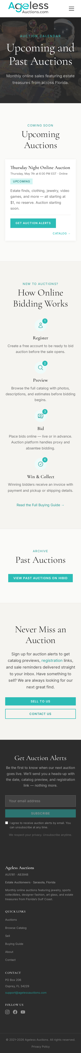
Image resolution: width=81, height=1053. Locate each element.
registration (52, 660)
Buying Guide (14, 943)
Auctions (11, 919)
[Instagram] (7, 1012)
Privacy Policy (41, 1046)
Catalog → (62, 233)
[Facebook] (15, 1012)
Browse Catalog (16, 928)
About (9, 951)
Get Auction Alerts (33, 223)
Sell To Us (40, 701)
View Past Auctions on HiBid (40, 578)
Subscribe (40, 813)
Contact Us (40, 714)
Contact (10, 959)
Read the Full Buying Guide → (41, 505)
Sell (7, 936)
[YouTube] (23, 1012)
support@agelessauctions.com (25, 992)
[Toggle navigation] (71, 8)
